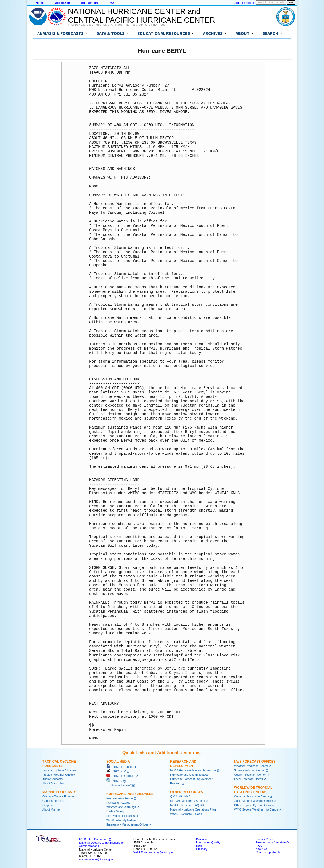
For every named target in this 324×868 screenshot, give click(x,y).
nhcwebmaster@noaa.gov (96, 859)
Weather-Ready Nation (121, 820)
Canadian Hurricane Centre (251, 796)
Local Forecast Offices (248, 779)
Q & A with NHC (180, 796)
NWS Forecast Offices (255, 761)
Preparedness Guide (119, 798)
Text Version (89, 2)
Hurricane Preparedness (130, 794)
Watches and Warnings (121, 807)
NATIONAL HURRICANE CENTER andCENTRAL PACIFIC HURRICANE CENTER (141, 15)
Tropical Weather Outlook (58, 774)
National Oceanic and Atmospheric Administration (117, 24)
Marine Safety (115, 811)
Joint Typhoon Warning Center (253, 800)
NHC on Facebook (121, 766)
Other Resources (186, 792)
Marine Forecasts (59, 792)
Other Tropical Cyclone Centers (254, 805)
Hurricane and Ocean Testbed (189, 774)
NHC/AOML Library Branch (187, 800)
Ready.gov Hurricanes (120, 815)
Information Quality (208, 842)
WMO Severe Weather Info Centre (256, 809)
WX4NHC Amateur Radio (186, 813)
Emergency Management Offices (127, 824)
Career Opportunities (269, 852)
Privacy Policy (264, 839)
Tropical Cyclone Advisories (60, 770)
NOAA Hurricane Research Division (193, 770)
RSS (111, 2)
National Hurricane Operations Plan (193, 809)
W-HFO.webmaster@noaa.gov (153, 852)
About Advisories (53, 783)
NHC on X (116, 771)
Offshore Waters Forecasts (59, 796)
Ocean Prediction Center (250, 774)
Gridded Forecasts (54, 800)
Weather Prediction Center (251, 766)
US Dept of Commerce (93, 839)
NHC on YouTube (120, 775)
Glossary (201, 849)
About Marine (51, 809)
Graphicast (49, 805)
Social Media (118, 761)
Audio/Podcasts (52, 779)
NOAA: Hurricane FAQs (185, 805)
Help (199, 845)
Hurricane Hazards (118, 802)
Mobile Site (62, 2)
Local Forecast (244, 2)
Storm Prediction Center (249, 770)
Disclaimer (203, 839)
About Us (261, 849)
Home (40, 2)
